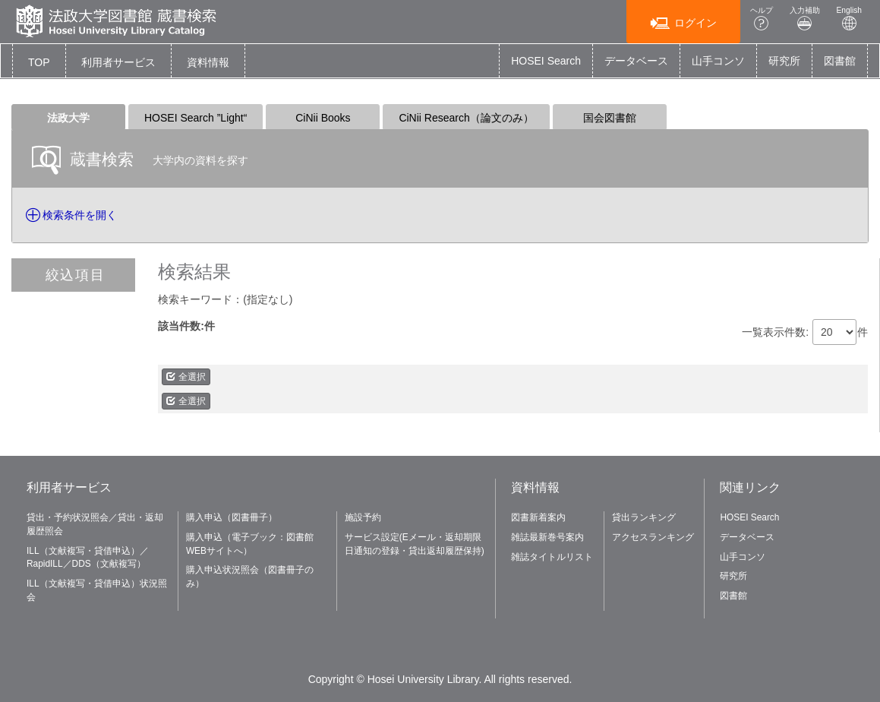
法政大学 (68, 118)
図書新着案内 (538, 517)
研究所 (784, 61)
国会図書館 (609, 118)
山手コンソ (718, 61)
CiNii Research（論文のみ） (466, 118)
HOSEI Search (546, 61)
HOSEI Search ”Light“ (195, 118)
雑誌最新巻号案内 (547, 537)
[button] (118, 62)
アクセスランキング (653, 537)
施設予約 (363, 517)
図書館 (840, 61)
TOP (39, 62)
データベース (636, 61)
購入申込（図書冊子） (231, 517)
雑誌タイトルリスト (552, 557)
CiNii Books (322, 118)
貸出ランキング (644, 517)
